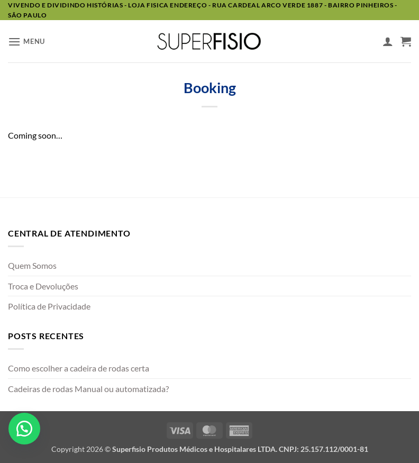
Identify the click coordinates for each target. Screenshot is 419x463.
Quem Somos (32, 265)
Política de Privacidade (49, 306)
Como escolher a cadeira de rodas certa (78, 368)
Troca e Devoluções (43, 286)
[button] (26, 42)
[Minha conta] (387, 41)
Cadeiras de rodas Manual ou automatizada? (88, 389)
